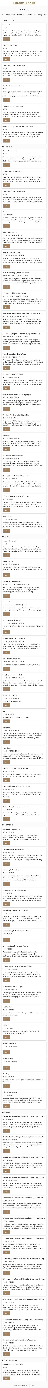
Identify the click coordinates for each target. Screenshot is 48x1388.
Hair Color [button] (20, 15)
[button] (24, 32)
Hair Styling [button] (38, 15)
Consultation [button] (10, 15)
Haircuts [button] (29, 15)
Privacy (33, 1385)
